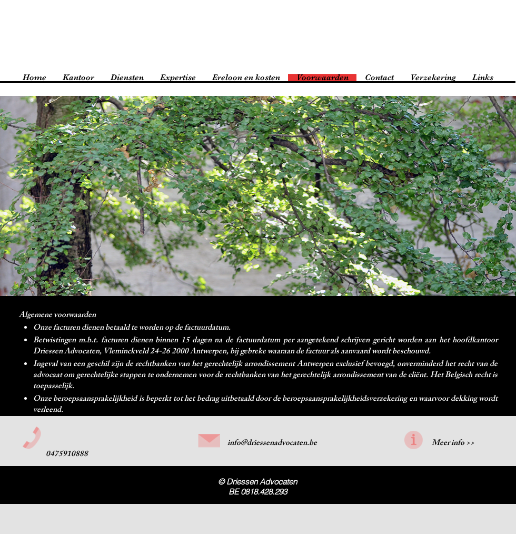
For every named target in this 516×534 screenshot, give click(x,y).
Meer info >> (453, 444)
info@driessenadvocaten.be (272, 444)
